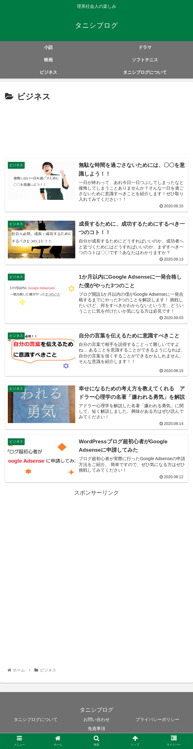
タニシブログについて (35, 720)
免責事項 (96, 729)
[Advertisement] (96, 128)
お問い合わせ (96, 720)
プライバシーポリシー (157, 720)
